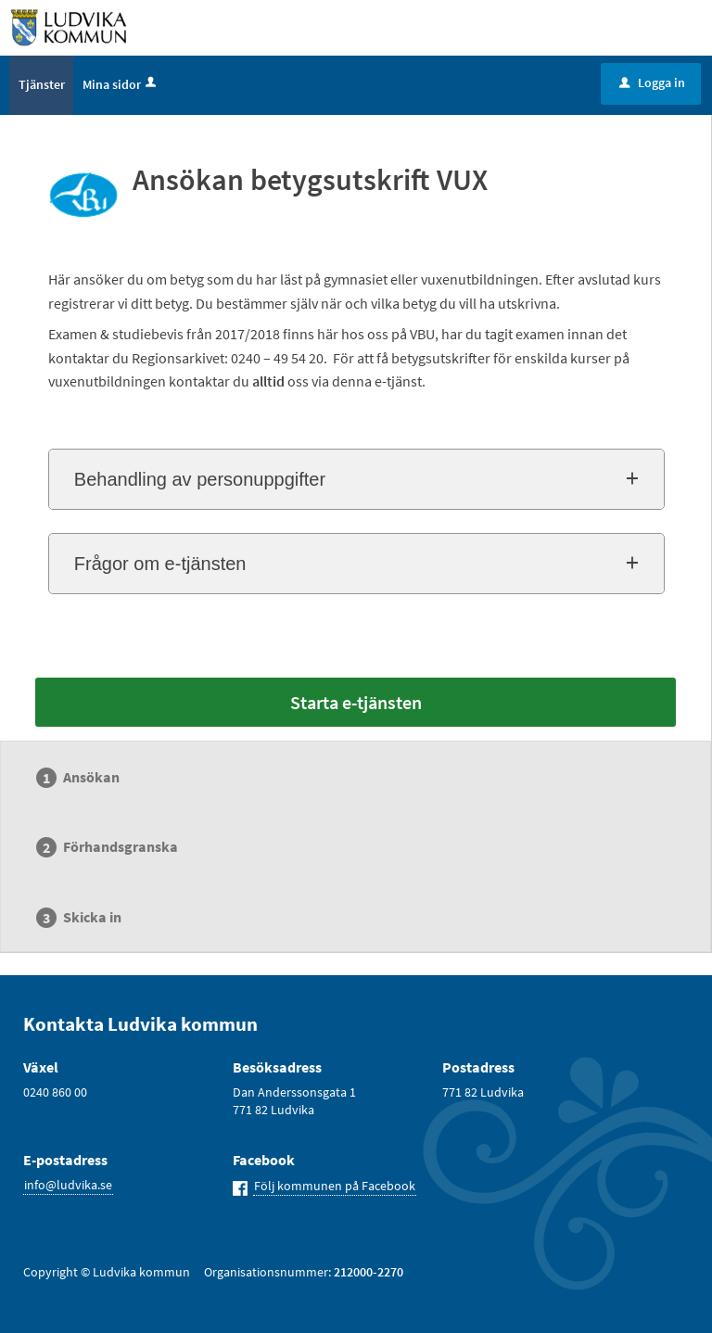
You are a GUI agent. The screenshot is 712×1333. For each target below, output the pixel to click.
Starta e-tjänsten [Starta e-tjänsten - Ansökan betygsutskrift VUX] (356, 702)
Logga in (652, 82)
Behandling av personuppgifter (199, 479)
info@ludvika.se (68, 1184)
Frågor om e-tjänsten (160, 563)
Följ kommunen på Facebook (334, 1185)
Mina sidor (121, 84)
